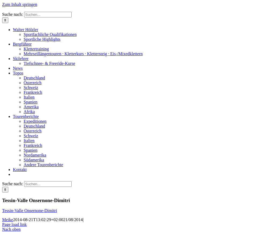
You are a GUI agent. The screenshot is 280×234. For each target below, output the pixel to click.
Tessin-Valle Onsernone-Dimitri (29, 210)
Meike (7, 219)
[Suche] (5, 20)
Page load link (14, 224)
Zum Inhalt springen (19, 4)
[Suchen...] (48, 14)
